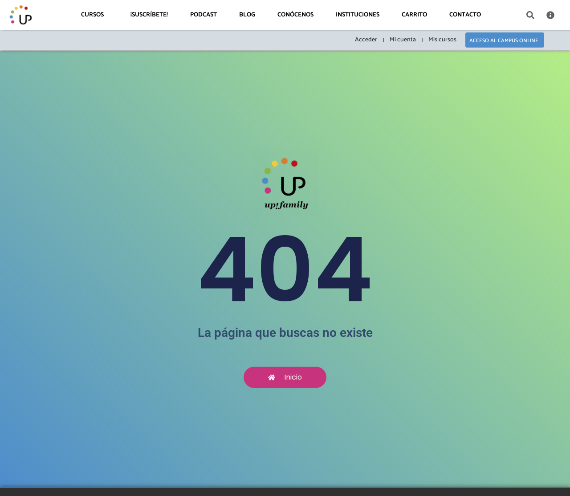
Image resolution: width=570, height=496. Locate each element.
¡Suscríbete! (149, 15)
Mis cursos (442, 40)
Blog (247, 15)
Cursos (94, 15)
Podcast (203, 15)
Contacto (465, 15)
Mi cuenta (403, 40)
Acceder (366, 40)
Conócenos (295, 15)
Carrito (414, 15)
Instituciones (357, 15)
